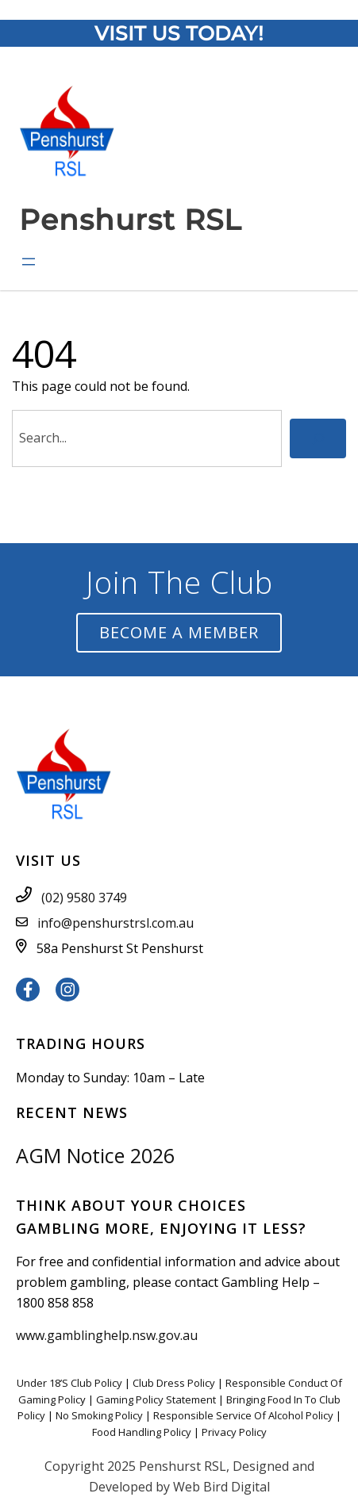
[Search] (318, 438)
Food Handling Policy (141, 1432)
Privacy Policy (234, 1432)
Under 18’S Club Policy (69, 1383)
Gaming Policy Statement (156, 1399)
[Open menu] (28, 261)
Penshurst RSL (130, 219)
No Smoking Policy (99, 1415)
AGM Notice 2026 (95, 1155)
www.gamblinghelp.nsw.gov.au (107, 1335)
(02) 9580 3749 (84, 897)
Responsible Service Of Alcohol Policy (243, 1415)
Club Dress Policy (174, 1383)
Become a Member (179, 632)
